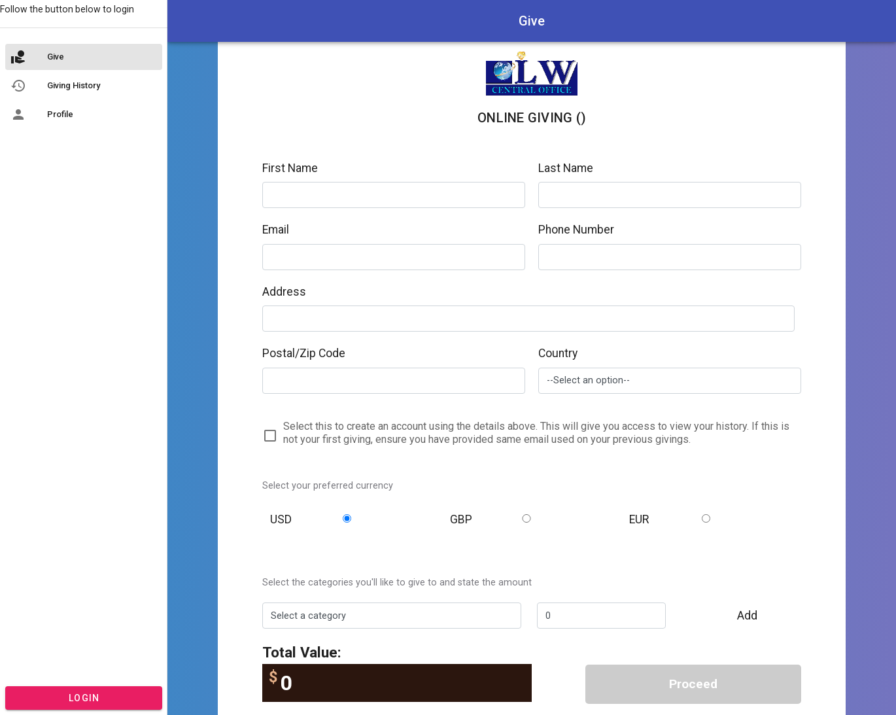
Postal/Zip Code (303, 353)
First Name (290, 168)
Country (557, 353)
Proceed (693, 683)
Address (284, 291)
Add (747, 615)
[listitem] (83, 57)
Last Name (565, 168)
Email (275, 229)
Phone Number (576, 229)
